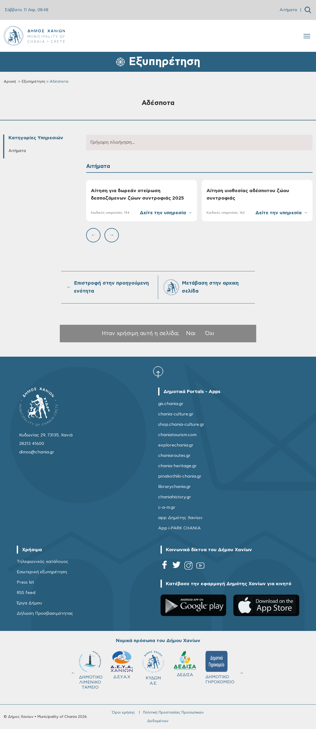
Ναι (191, 333)
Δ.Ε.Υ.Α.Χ (126, 665)
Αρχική (10, 81)
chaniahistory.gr (174, 497)
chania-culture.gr (175, 414)
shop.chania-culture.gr (181, 424)
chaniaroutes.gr (174, 455)
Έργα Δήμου (29, 603)
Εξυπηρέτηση (33, 81)
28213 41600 (31, 443)
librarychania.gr (174, 486)
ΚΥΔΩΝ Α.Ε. (158, 668)
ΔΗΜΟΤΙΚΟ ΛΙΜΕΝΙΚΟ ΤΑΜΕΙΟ (95, 670)
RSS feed (26, 593)
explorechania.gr (175, 445)
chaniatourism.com (177, 435)
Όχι (209, 333)
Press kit (25, 582)
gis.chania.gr (170, 404)
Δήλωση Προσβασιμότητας (45, 613)
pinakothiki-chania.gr (179, 476)
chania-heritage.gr (177, 466)
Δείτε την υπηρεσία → (166, 212)
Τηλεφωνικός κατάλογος (42, 561)
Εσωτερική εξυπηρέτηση (42, 572)
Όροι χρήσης (123, 712)
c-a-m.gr (166, 507)
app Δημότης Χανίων (180, 518)
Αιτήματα (288, 10)
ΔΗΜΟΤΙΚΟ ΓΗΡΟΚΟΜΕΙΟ (223, 667)
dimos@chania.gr (36, 452)
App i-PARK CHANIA (179, 528)
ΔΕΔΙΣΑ (190, 664)
